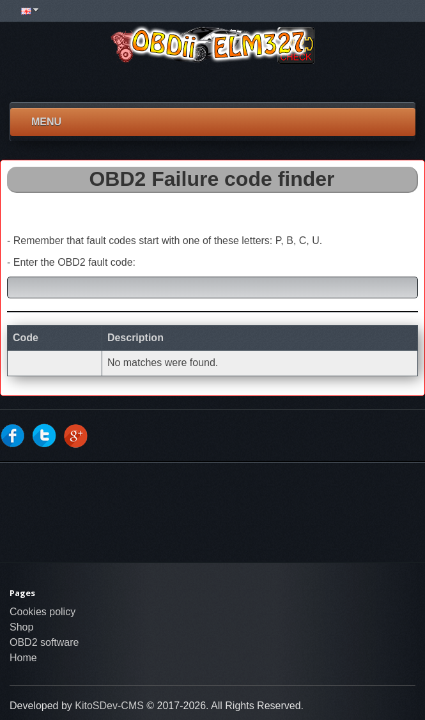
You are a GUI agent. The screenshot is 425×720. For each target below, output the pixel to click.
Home (23, 657)
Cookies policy (42, 611)
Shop (21, 627)
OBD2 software (44, 642)
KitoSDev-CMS (109, 705)
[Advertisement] (211, 83)
